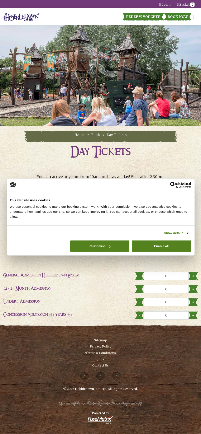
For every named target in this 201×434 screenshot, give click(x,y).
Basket (186, 4)
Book (95, 135)
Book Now (178, 17)
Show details (173, 232)
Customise (100, 246)
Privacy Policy (100, 346)
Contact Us (100, 365)
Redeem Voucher (143, 17)
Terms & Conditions (100, 353)
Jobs (100, 359)
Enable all (161, 246)
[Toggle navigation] (194, 17)
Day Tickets (117, 135)
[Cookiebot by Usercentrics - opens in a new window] (173, 185)
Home (80, 135)
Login (164, 4)
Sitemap (100, 340)
